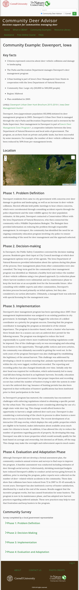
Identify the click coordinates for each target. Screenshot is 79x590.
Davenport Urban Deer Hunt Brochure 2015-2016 (34, 104)
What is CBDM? (20, 29)
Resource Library (62, 29)
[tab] (39, 523)
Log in (72, 563)
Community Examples (40, 29)
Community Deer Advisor (52, 13)
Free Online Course (26, 34)
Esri (73, 184)
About (7, 29)
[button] (39, 523)
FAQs (41, 34)
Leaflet (65, 184)
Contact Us (35, 570)
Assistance (9, 34)
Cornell (68, 13)
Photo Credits (57, 570)
